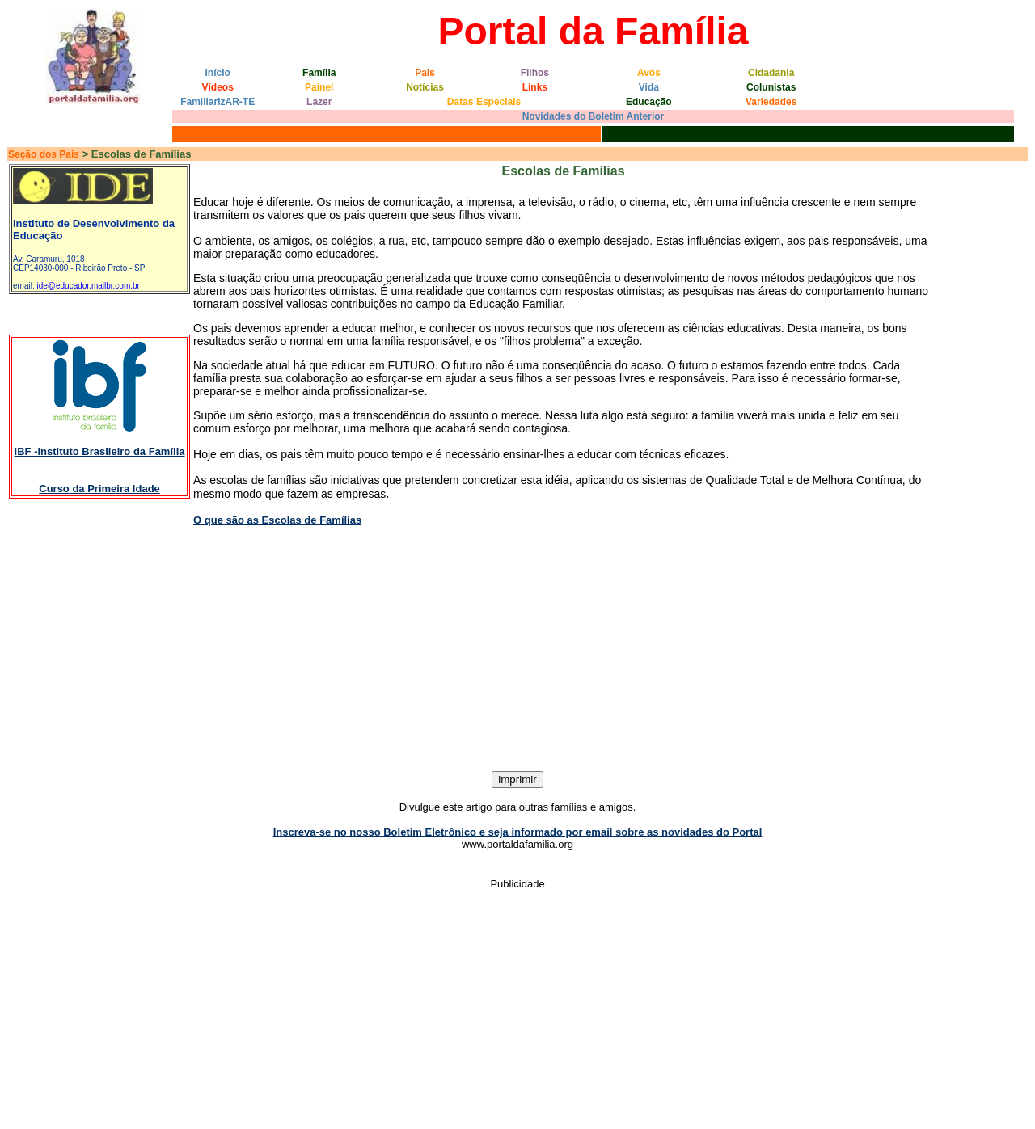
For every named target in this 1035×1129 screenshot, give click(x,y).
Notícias (425, 87)
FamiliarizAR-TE (217, 101)
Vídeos (218, 87)
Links (534, 87)
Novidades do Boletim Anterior (593, 116)
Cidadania (771, 72)
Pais (425, 72)
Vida (649, 87)
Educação (649, 101)
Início (217, 72)
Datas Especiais (484, 101)
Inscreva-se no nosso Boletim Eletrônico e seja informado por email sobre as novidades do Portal (518, 832)
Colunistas (771, 87)
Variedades (771, 101)
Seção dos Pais (43, 154)
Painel (319, 87)
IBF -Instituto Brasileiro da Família (100, 451)
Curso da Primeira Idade (99, 488)
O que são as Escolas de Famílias (277, 520)
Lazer (319, 101)
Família (319, 72)
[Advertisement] (517, 650)
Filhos (535, 72)
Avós (649, 72)
